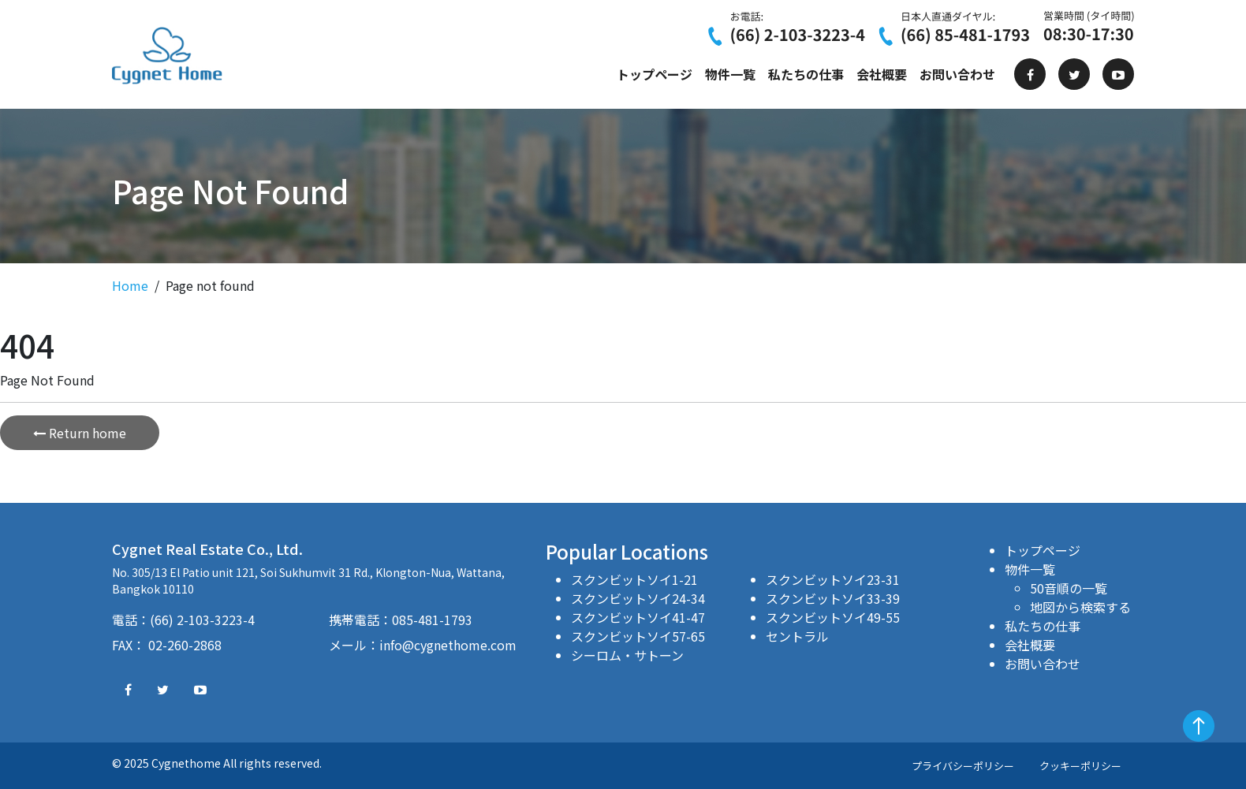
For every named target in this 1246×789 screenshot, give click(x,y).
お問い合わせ (957, 74)
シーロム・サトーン (627, 655)
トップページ (654, 74)
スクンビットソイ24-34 (638, 598)
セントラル (797, 636)
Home (130, 285)
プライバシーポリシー (963, 765)
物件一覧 (730, 74)
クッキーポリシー (1080, 765)
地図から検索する (1080, 606)
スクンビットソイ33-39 (833, 598)
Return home (79, 432)
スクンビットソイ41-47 (638, 617)
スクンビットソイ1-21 (634, 579)
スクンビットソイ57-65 (638, 636)
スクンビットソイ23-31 (833, 579)
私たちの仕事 (806, 74)
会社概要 (881, 74)
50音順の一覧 (1068, 588)
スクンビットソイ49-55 (833, 617)
